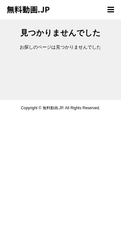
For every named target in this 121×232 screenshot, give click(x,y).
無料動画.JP (28, 9)
